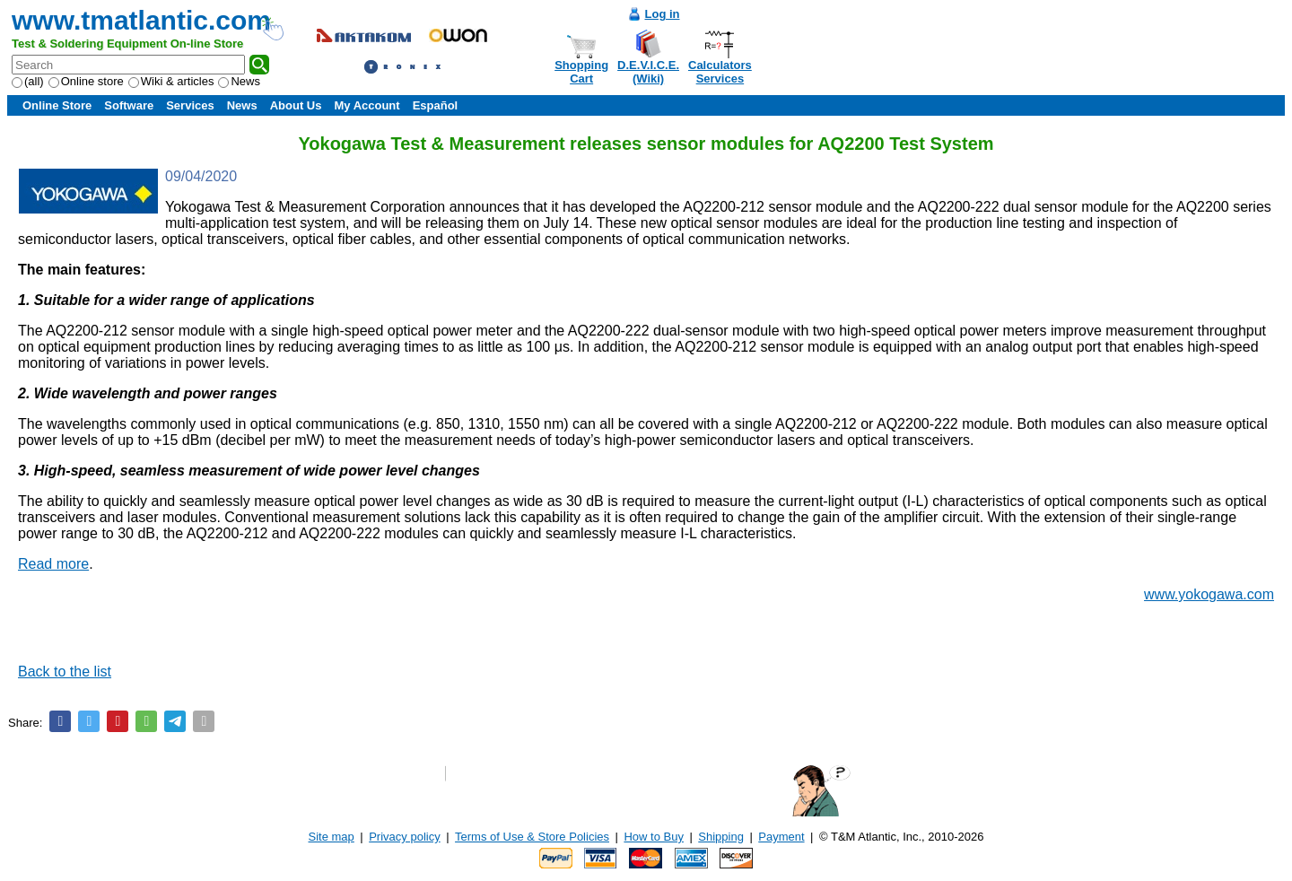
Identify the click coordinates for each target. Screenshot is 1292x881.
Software (128, 105)
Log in (662, 14)
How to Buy (653, 836)
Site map (331, 836)
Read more (53, 563)
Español (435, 105)
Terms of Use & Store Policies (532, 836)
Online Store (57, 105)
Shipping (721, 836)
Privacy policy (404, 836)
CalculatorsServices (720, 71)
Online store (86, 81)
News (239, 81)
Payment (781, 836)
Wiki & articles (171, 81)
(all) (28, 81)
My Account (366, 105)
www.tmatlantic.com (141, 20)
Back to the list (64, 671)
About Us (296, 105)
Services (190, 105)
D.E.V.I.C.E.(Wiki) (648, 71)
